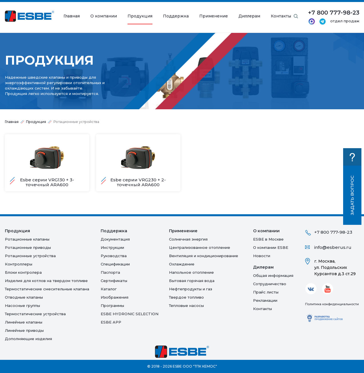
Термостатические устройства (35, 314)
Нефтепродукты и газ (190, 289)
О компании (103, 16)
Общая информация (273, 275)
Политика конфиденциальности (332, 304)
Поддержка (176, 16)
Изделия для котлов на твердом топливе (46, 280)
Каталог (109, 289)
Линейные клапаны (23, 322)
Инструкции (112, 247)
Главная (71, 16)
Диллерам (249, 16)
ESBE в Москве (268, 239)
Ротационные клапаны (27, 239)
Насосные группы (22, 305)
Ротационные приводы (28, 247)
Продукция (140, 16)
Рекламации (265, 300)
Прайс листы (266, 292)
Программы (112, 305)
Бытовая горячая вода (191, 280)
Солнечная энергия (188, 239)
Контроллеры (18, 264)
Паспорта (110, 272)
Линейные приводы (24, 330)
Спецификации (115, 264)
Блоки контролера (23, 272)
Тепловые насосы (186, 305)
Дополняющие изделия (28, 338)
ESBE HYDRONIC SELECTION (129, 314)
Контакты (281, 16)
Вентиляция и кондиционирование (203, 255)
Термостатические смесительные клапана (47, 289)
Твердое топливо (186, 297)
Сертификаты (114, 280)
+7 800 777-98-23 (333, 232)
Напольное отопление (191, 272)
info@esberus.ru (332, 247)
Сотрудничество (269, 283)
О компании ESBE (270, 247)
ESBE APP (111, 322)
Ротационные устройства (30, 255)
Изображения (114, 297)
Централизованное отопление (199, 247)
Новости (261, 255)
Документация (115, 239)
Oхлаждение (181, 264)
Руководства (114, 255)
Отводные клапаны (24, 297)
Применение (213, 16)
